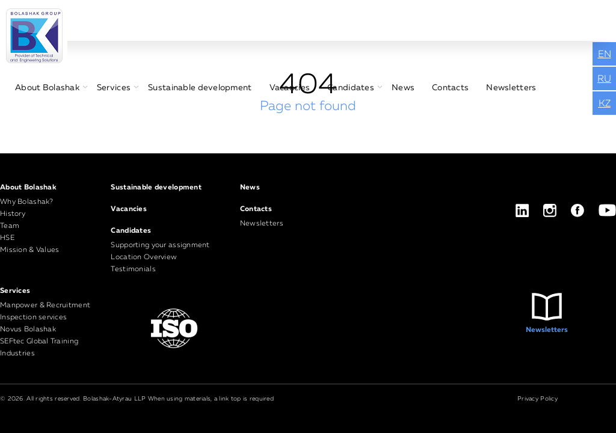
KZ (605, 104)
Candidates (350, 88)
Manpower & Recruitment (45, 305)
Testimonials (133, 269)
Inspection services (33, 317)
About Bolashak (47, 88)
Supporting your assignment (160, 245)
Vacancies (290, 88)
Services (114, 88)
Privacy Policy (537, 399)
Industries (17, 353)
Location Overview (144, 257)
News (403, 88)
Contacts (450, 88)
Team (9, 226)
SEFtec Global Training (39, 341)
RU (604, 79)
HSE (7, 238)
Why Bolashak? (27, 202)
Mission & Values (29, 250)
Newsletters (511, 88)
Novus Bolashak (28, 329)
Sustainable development (199, 88)
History (12, 214)
